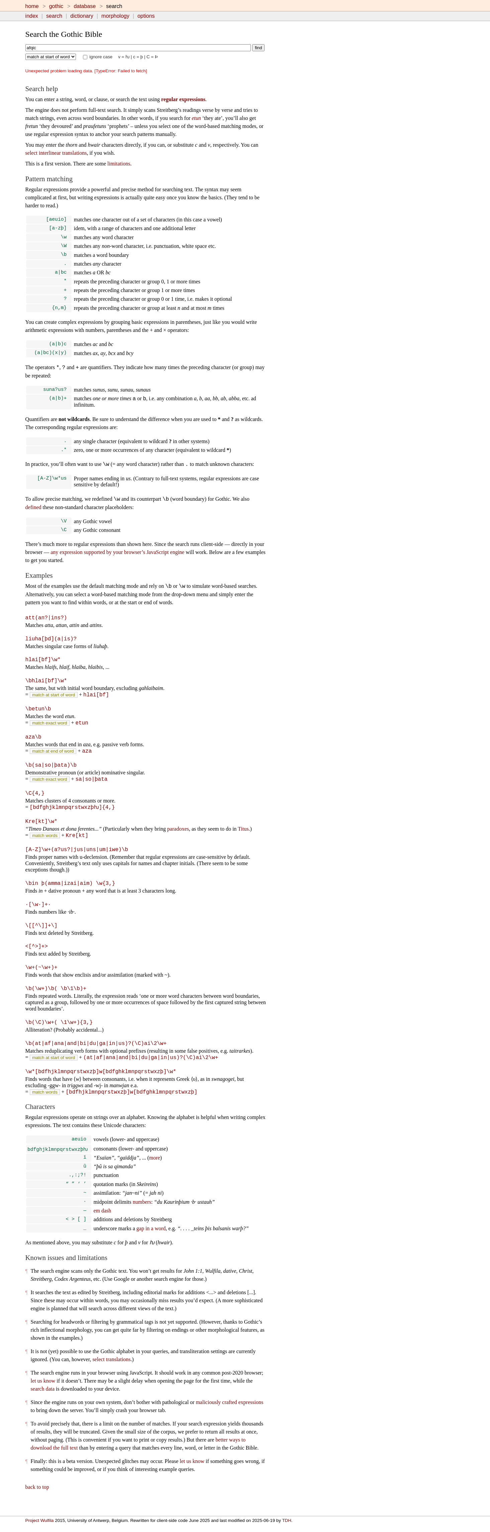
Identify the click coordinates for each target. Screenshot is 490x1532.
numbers (142, 1212)
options (146, 16)
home (32, 6)
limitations (118, 163)
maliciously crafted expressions (229, 1414)
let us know (43, 1392)
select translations (111, 1371)
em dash (102, 1221)
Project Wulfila (39, 1520)
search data (43, 1400)
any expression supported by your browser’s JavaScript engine (117, 562)
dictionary (81, 16)
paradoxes (178, 836)
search (54, 16)
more (154, 1165)
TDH (286, 1520)
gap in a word (151, 1240)
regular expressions (183, 99)
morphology (115, 16)
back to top (37, 1499)
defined (33, 516)
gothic (56, 6)
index (31, 16)
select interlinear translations (56, 153)
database (85, 6)
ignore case (98, 56)
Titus (243, 836)
